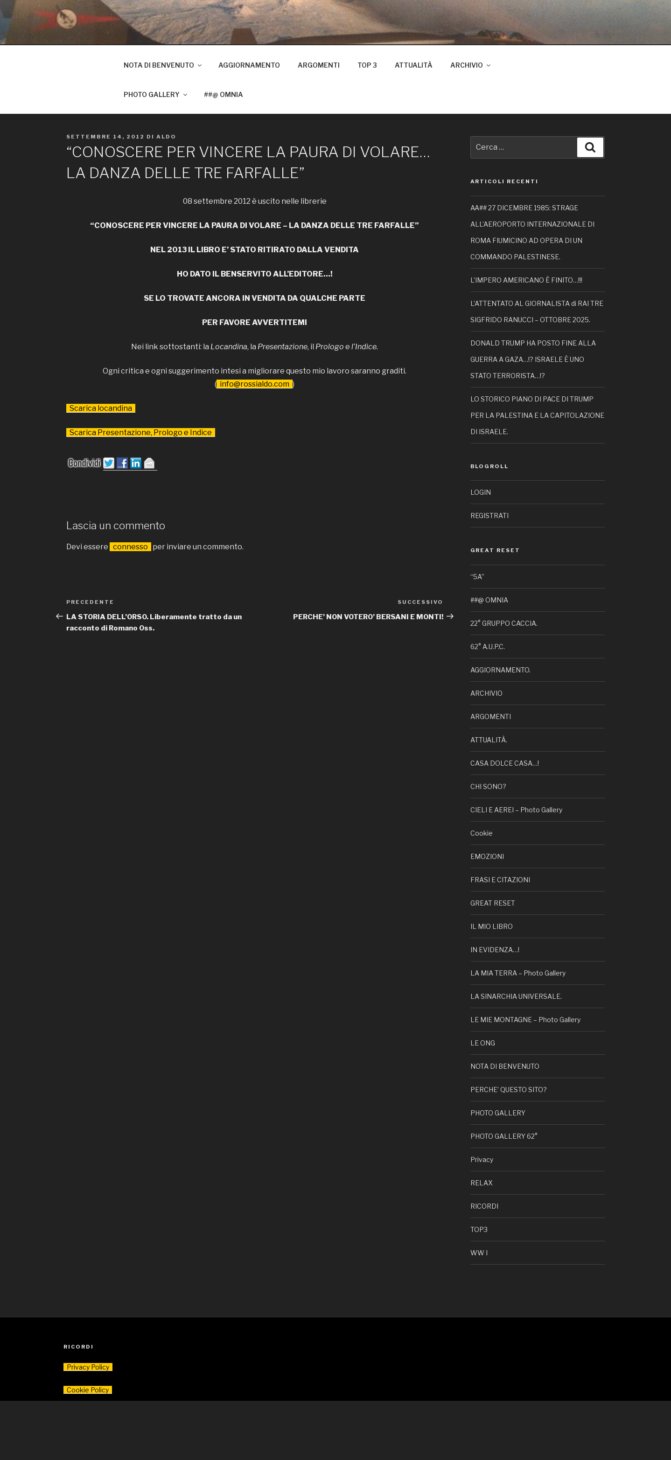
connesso (130, 546)
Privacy (481, 1159)
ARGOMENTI (319, 65)
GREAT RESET (492, 903)
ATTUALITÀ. (488, 740)
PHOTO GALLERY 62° (504, 1136)
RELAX (481, 1183)
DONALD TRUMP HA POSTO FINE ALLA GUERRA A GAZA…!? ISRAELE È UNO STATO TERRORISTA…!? (533, 359)
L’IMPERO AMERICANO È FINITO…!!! (526, 280)
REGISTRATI (489, 515)
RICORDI (484, 1206)
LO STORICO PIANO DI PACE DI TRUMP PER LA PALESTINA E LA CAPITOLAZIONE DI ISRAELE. (537, 415)
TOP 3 (367, 65)
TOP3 (479, 1229)
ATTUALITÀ (414, 65)
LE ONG (482, 1043)
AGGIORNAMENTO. (500, 670)
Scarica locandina (101, 408)
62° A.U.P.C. (487, 646)
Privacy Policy (88, 1367)
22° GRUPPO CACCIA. (504, 623)
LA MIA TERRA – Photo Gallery (518, 973)
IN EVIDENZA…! (494, 950)
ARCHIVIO (471, 65)
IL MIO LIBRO (491, 926)
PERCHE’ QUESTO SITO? (508, 1089)
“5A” (477, 577)
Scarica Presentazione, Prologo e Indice (141, 432)
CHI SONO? (488, 786)
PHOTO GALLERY (156, 94)
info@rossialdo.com (254, 384)
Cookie (481, 833)
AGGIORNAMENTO (249, 65)
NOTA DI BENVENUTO (163, 65)
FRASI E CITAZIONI (500, 880)
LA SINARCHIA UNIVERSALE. (516, 996)
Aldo (166, 136)
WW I (479, 1253)
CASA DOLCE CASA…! (504, 763)
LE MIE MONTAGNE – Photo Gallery (525, 1020)
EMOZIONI (487, 856)
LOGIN (480, 492)
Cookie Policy (88, 1390)
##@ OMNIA (223, 94)
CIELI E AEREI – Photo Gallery (516, 810)
